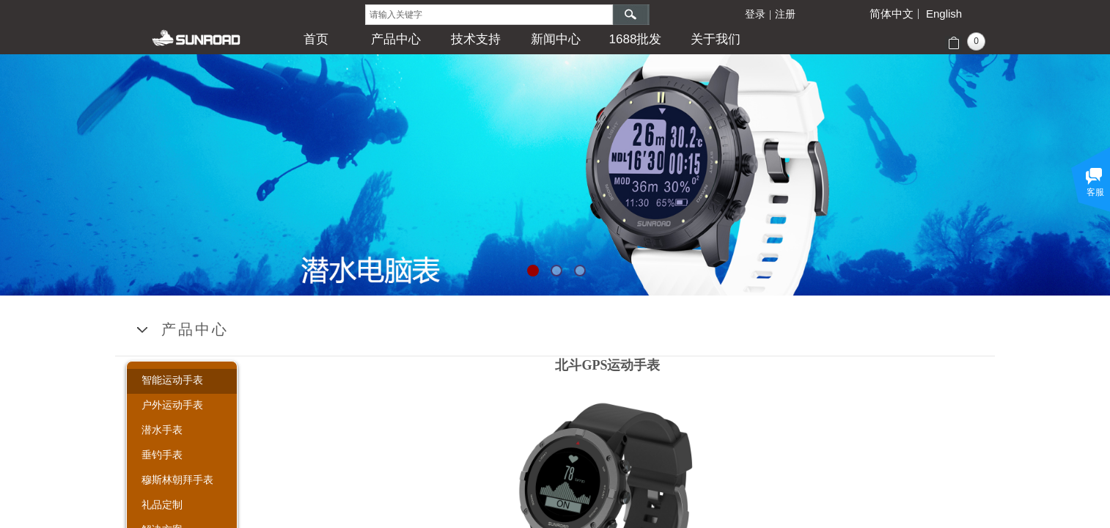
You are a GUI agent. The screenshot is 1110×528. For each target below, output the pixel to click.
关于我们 (715, 39)
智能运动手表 (172, 380)
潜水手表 (162, 430)
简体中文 (892, 14)
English (944, 14)
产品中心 (396, 39)
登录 (755, 14)
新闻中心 (556, 39)
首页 (316, 39)
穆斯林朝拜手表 (177, 479)
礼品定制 (162, 504)
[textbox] (489, 14)
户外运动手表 (172, 405)
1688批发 (635, 39)
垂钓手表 (162, 455)
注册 (785, 14)
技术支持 (476, 39)
